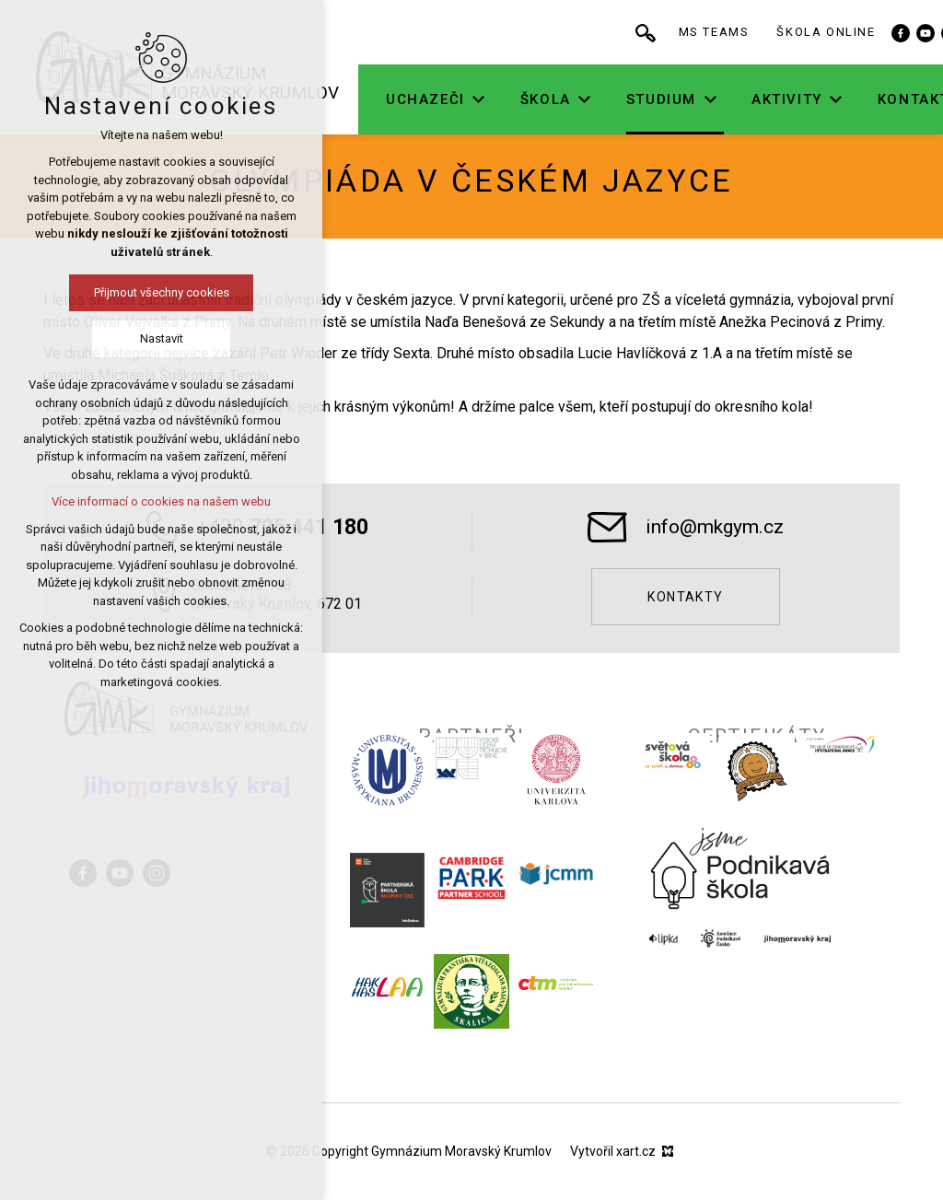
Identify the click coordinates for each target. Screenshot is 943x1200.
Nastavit (97, 338)
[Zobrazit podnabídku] (535, 99)
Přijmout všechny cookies (97, 292)
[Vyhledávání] (702, 32)
